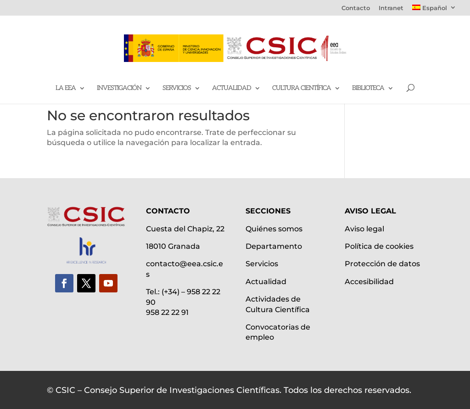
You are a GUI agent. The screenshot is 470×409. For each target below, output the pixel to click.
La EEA (66, 88)
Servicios (176, 88)
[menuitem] (434, 10)
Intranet (391, 8)
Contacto (355, 8)
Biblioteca (368, 88)
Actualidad (231, 88)
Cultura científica (301, 88)
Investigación (119, 88)
